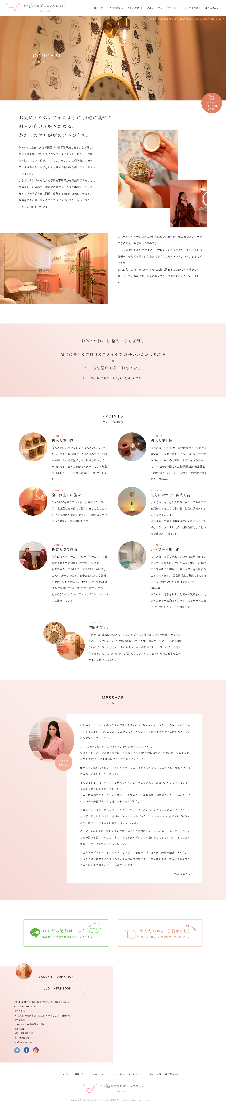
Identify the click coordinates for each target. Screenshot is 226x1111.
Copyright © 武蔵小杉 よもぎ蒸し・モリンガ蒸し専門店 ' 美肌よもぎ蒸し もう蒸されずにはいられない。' (113, 1097)
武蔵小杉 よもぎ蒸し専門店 (36, 8)
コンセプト (99, 8)
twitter (17, 1048)
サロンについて (135, 8)
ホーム (50, 1072)
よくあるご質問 (192, 8)
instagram (36, 1048)
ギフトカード (173, 8)
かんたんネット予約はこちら (160, 932)
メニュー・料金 (155, 8)
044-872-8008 (56, 987)
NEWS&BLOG (211, 8)
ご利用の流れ (116, 8)
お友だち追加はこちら (66, 932)
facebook (26, 1048)
